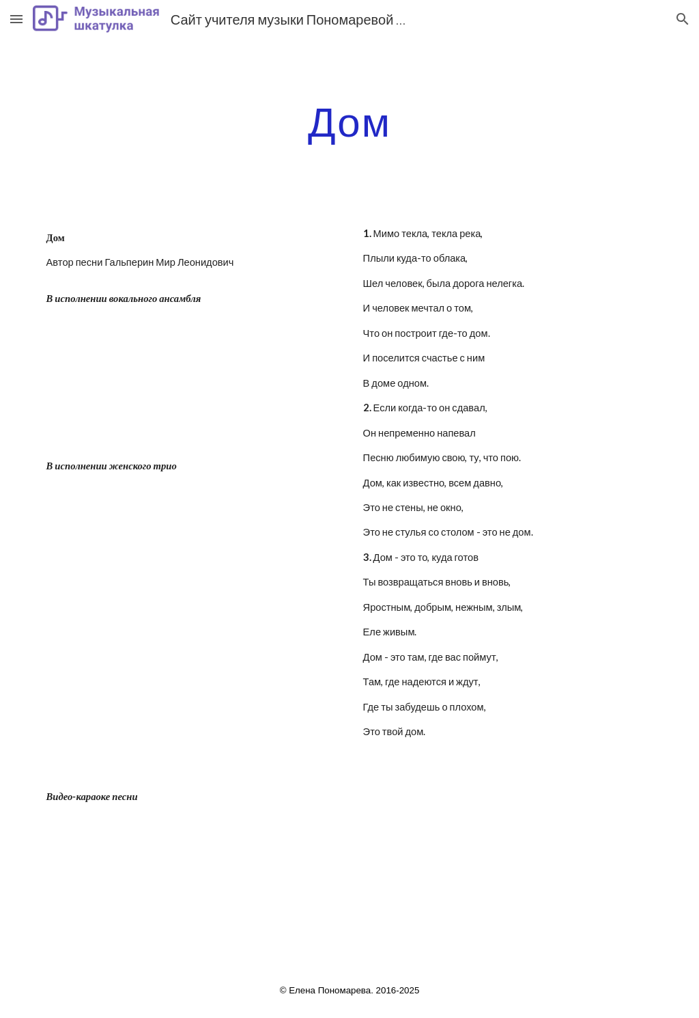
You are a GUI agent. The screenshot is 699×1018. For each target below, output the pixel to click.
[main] (350, 121)
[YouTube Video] (191, 382)
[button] (16, 19)
